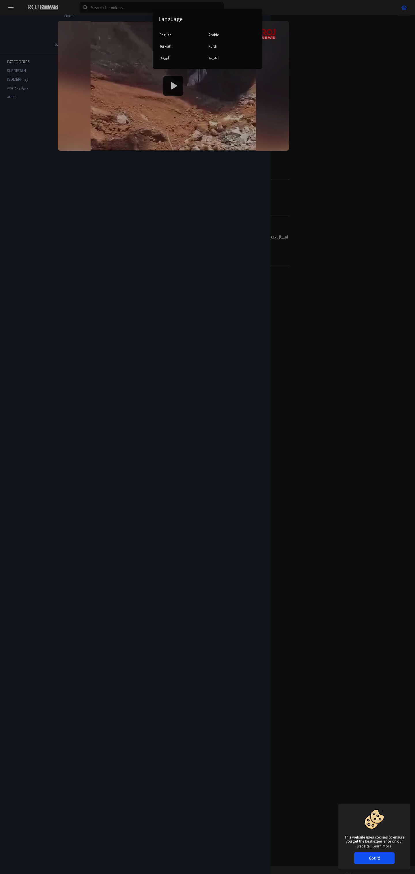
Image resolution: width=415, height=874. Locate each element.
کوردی (164, 57)
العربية (213, 57)
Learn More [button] (381, 846)
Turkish (165, 46)
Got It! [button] (374, 858)
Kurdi (212, 46)
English (165, 34)
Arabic (213, 34)
